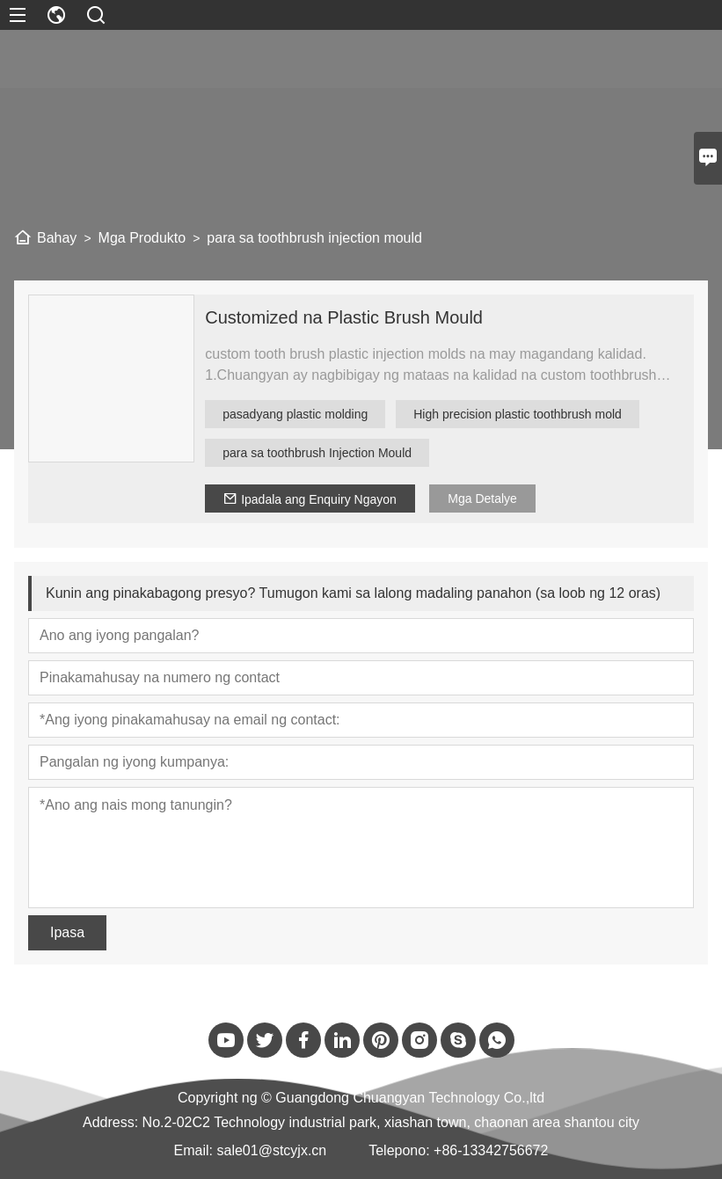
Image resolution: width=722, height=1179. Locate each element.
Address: (110, 1122)
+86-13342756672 (491, 1150)
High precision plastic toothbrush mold (517, 414)
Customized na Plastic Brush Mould (344, 317)
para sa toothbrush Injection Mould (317, 453)
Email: (193, 1150)
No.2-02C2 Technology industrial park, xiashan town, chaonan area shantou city (390, 1122)
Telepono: (398, 1150)
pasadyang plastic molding (295, 414)
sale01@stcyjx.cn (271, 1150)
